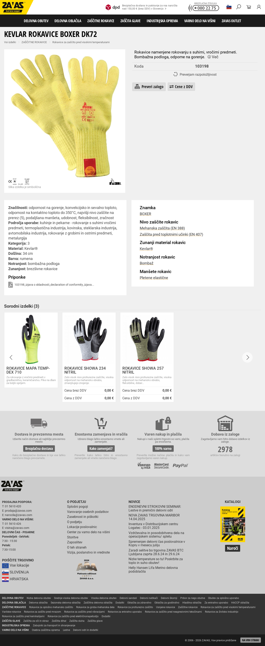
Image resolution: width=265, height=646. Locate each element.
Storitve (72, 537)
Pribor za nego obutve (192, 598)
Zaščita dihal (59, 620)
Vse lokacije (15, 565)
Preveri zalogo (148, 87)
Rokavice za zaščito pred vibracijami (84, 611)
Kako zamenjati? (101, 448)
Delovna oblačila (38, 602)
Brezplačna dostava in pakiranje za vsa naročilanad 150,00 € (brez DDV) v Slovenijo (141, 7)
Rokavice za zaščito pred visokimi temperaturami (81, 42)
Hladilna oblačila (191, 602)
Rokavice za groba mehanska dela (95, 607)
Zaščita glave (95, 620)
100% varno (163, 448)
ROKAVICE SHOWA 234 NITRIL (85, 370)
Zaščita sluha (76, 620)
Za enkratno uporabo (216, 602)
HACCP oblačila (240, 602)
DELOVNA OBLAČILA (67, 20)
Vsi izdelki (10, 42)
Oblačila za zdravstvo (139, 602)
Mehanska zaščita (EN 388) (162, 228)
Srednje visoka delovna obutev (71, 598)
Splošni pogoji (77, 507)
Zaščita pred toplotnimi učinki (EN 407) (171, 234)
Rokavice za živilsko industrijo (221, 611)
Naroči (232, 548)
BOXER (145, 214)
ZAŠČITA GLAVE (130, 20)
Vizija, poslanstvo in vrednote (88, 552)
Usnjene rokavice (165, 607)
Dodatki (120, 602)
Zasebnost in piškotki (82, 517)
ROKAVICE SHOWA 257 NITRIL (143, 370)
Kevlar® (146, 249)
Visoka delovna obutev (104, 598)
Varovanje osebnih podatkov (88, 512)
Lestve (66, 630)
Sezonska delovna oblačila (66, 602)
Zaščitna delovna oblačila (98, 602)
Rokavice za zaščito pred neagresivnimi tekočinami (173, 611)
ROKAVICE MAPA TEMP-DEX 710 (28, 370)
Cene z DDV (181, 86)
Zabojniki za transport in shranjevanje (54, 625)
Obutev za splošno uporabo (223, 598)
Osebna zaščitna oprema (46, 630)
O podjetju (76, 502)
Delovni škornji (169, 598)
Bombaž (146, 263)
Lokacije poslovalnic (82, 527)
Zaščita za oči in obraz (36, 620)
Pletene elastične (154, 278)
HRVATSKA (15, 579)
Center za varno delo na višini (88, 532)
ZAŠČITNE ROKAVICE (100, 20)
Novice (134, 502)
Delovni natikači (149, 598)
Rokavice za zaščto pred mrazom (42, 611)
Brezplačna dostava (39, 448)
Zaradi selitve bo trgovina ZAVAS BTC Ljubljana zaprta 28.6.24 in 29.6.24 (156, 552)
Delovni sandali (128, 598)
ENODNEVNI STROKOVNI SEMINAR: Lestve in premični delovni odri (155, 508)
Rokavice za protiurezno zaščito (135, 607)
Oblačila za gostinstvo (166, 602)
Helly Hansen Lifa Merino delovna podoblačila (153, 569)
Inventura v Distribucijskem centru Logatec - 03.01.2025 (153, 526)
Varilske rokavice (11, 611)
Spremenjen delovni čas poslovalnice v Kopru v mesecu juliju (157, 543)
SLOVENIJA (15, 572)
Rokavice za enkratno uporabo (125, 611)
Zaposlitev (74, 542)
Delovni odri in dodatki (85, 630)
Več (212, 57)
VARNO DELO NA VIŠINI (200, 20)
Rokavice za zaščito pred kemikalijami (23, 616)
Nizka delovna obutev (39, 598)
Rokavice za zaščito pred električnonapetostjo (73, 616)
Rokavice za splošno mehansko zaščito (51, 607)
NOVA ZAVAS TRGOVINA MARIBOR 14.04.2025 (154, 517)
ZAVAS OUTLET (231, 20)
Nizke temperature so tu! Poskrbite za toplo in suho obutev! (156, 561)
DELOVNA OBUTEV (36, 20)
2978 (225, 449)
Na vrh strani (250, 640)
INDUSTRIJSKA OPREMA (162, 20)
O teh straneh (77, 547)
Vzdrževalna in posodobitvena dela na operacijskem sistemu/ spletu (156, 535)
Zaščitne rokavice (188, 607)
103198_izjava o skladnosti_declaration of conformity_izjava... (51, 285)
